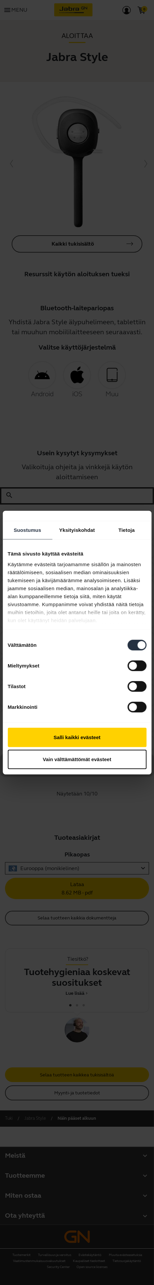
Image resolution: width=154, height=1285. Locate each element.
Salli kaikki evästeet (77, 737)
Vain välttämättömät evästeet (77, 759)
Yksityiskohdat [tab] (77, 530)
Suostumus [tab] (27, 530)
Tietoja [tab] (126, 530)
